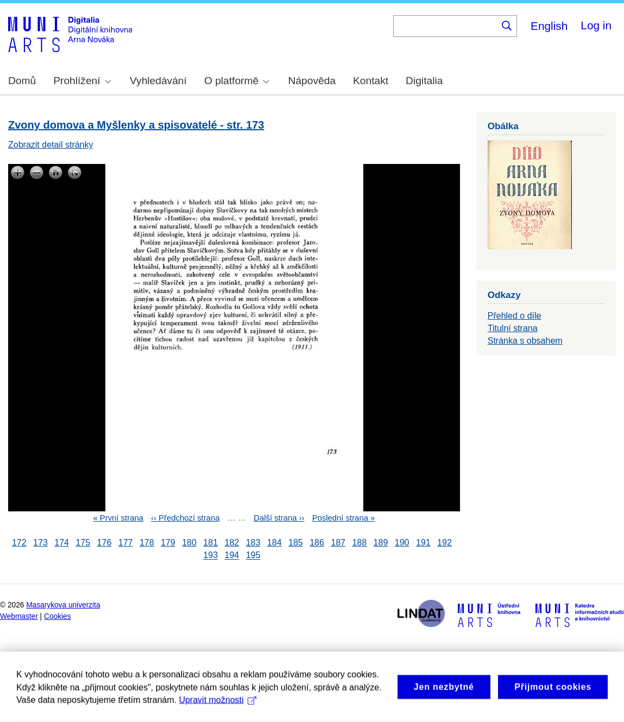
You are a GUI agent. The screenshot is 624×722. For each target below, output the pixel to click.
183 (253, 542)
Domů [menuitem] (22, 80)
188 (359, 542)
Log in (596, 25)
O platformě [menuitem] (236, 80)
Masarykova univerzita (63, 605)
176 (104, 542)
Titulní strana (513, 328)
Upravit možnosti (217, 708)
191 (423, 542)
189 (381, 542)
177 (125, 542)
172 (19, 542)
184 (274, 542)
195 (253, 555)
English (549, 26)
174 (61, 542)
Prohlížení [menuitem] (82, 80)
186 (317, 542)
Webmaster (19, 616)
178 (147, 542)
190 (402, 542)
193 (210, 555)
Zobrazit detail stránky (50, 144)
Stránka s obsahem (525, 340)
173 (40, 542)
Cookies (57, 616)
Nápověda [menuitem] (312, 80)
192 (444, 542)
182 (232, 542)
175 (82, 542)
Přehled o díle (514, 315)
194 (232, 555)
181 (210, 542)
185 (295, 542)
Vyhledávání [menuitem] (158, 80)
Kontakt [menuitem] (370, 80)
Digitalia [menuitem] (424, 80)
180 (189, 542)
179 (168, 542)
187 (338, 542)
